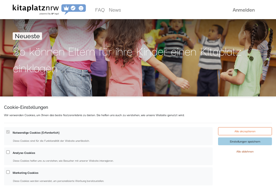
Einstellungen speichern (245, 156)
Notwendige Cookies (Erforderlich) (36, 148)
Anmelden (244, 9)
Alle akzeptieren (245, 146)
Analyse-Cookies (24, 168)
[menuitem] (100, 9)
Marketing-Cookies (25, 188)
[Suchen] (228, 105)
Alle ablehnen (245, 166)
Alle (63, 105)
